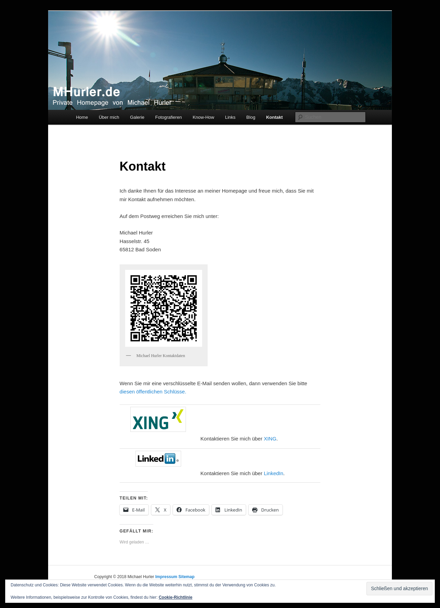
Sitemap (186, 576)
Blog (250, 117)
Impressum (166, 576)
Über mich (109, 117)
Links (230, 117)
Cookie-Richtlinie (175, 597)
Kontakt (274, 117)
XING (270, 438)
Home (82, 117)
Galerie (137, 117)
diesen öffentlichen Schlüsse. (153, 391)
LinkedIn (273, 473)
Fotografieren (168, 117)
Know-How (203, 117)
